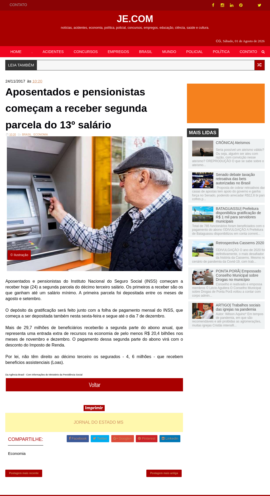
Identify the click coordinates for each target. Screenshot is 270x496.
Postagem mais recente (23, 473)
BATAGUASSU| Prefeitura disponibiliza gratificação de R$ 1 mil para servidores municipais (238, 215)
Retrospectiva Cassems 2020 (240, 243)
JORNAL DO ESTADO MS (98, 422)
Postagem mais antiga (163, 473)
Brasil (27, 135)
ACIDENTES (53, 52)
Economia (40, 135)
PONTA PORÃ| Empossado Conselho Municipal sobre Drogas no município (238, 275)
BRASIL (145, 52)
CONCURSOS (86, 52)
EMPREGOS (118, 52)
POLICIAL (194, 52)
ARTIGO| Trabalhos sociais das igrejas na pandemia (238, 307)
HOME (15, 52)
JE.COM (135, 18)
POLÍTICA (221, 52)
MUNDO (169, 52)
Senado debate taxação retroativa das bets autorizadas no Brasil (235, 179)
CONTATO (18, 5)
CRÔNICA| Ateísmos (233, 143)
